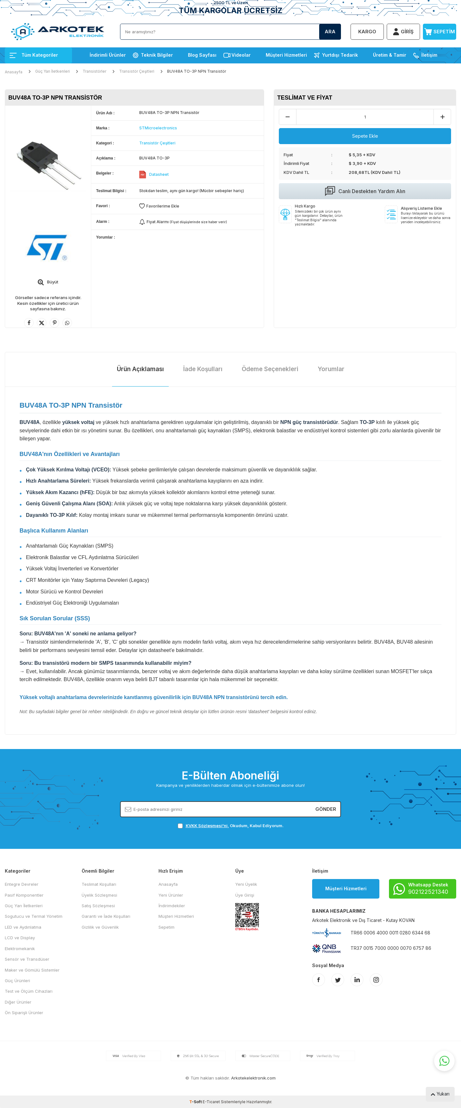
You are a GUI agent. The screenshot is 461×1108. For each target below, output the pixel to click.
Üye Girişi (244, 895)
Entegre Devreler (21, 884)
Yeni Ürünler (170, 895)
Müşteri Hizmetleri (286, 55)
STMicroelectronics (158, 128)
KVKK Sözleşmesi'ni (207, 825)
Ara (330, 32)
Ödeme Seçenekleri (270, 369)
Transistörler (94, 71)
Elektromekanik (20, 948)
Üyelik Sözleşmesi (99, 895)
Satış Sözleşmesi (98, 905)
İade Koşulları (202, 369)
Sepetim (166, 927)
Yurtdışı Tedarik (340, 55)
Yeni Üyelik (246, 884)
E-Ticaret (211, 1101)
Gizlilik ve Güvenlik (100, 927)
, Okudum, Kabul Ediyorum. (231, 825)
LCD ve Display (20, 937)
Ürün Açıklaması (140, 369)
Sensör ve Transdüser (27, 959)
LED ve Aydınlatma (23, 927)
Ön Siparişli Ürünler (24, 1012)
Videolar (241, 55)
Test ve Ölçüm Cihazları (29, 991)
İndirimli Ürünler (108, 55)
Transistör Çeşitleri (136, 71)
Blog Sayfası (202, 55)
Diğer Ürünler (18, 1002)
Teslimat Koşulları (99, 884)
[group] (48, 163)
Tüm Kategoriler (34, 55)
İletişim (429, 55)
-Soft (196, 1101)
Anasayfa (13, 71)
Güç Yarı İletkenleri (52, 71)
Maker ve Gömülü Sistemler (32, 970)
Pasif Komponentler (24, 895)
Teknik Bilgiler (157, 55)
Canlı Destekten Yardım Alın (365, 191)
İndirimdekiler (171, 905)
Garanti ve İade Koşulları (106, 916)
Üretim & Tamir (389, 55)
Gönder (325, 809)
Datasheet (159, 174)
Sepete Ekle (365, 136)
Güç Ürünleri (17, 980)
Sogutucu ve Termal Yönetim (33, 916)
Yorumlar (331, 369)
